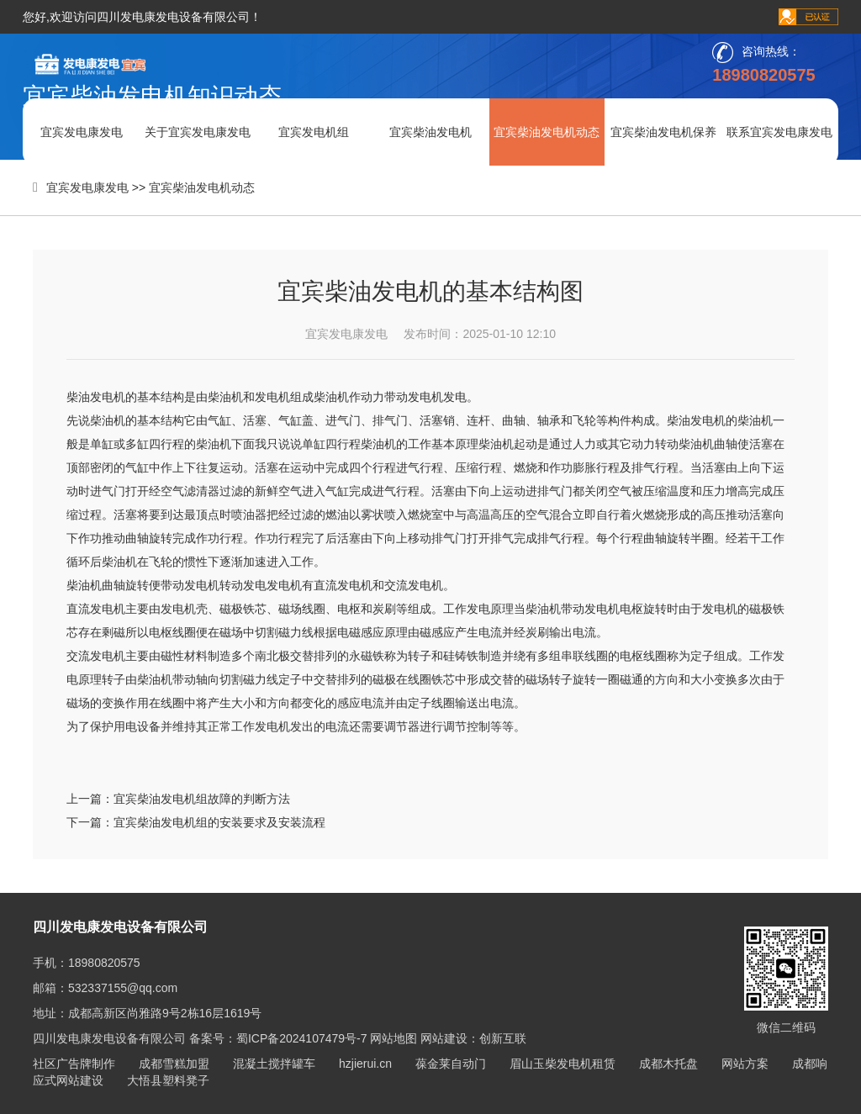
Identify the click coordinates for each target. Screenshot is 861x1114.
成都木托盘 (668, 1063)
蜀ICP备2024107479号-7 (301, 1038)
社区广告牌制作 (74, 1063)
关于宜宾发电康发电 (198, 132)
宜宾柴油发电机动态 (547, 132)
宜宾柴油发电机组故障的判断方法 (202, 798)
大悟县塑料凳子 (168, 1080)
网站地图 (393, 1038)
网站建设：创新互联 (473, 1038)
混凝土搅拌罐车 (274, 1063)
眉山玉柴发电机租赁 (562, 1063)
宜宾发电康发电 (81, 132)
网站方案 (745, 1063)
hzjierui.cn (365, 1063)
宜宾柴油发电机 (430, 132)
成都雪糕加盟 (174, 1063)
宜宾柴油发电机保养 (663, 132)
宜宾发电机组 (313, 132)
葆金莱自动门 (450, 1063)
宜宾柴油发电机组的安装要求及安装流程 (219, 822)
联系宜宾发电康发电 (779, 132)
